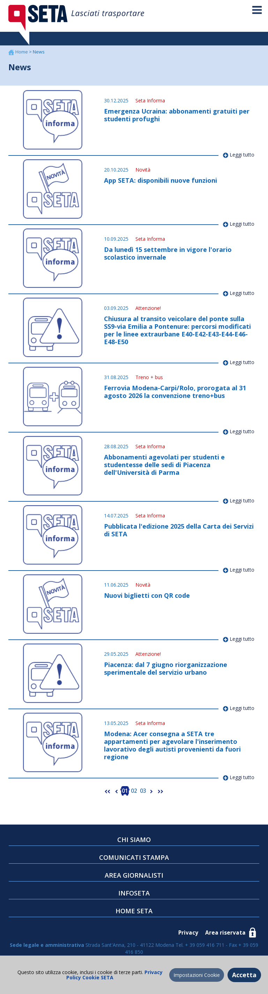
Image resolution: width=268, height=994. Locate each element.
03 (143, 791)
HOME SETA (134, 911)
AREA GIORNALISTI (134, 875)
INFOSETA (134, 893)
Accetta (244, 975)
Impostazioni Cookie (196, 975)
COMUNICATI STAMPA (134, 857)
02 (134, 791)
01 (125, 791)
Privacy (188, 932)
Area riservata (225, 932)
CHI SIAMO (134, 839)
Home (22, 52)
